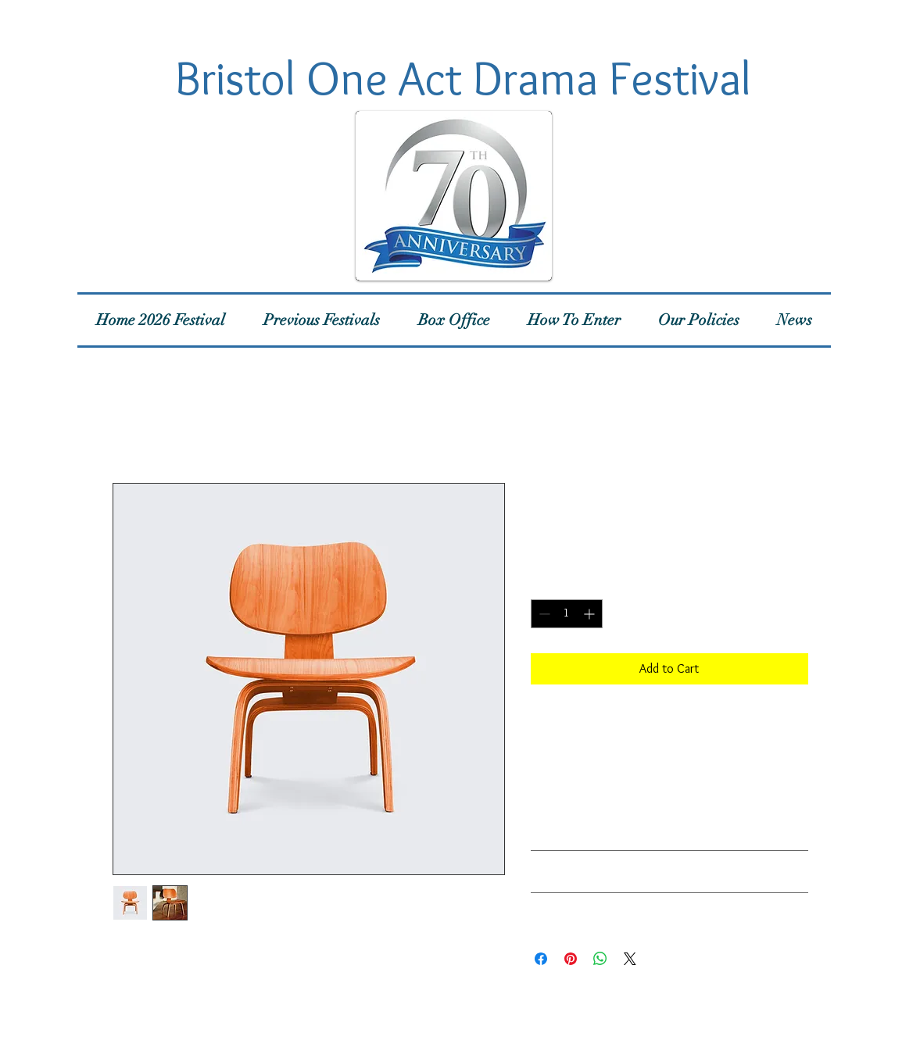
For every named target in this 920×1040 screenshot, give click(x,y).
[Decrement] (543, 613)
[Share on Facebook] (541, 958)
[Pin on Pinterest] (570, 958)
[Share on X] (630, 958)
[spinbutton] (567, 613)
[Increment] (590, 613)
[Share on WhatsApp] (600, 958)
